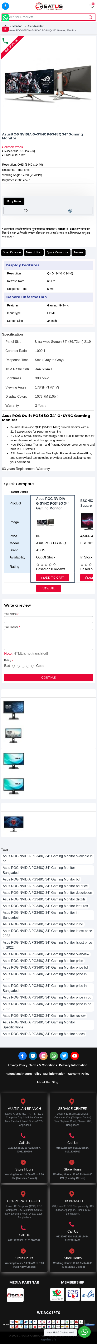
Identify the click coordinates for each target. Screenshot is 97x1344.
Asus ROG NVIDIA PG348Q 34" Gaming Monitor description (47, 892)
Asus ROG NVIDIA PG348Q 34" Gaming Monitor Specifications (39, 1025)
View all (49, 588)
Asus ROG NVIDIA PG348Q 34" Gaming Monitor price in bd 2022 (47, 1006)
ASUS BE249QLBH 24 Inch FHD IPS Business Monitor (58, 782)
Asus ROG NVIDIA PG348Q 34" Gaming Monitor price (43, 961)
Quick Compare (57, 252)
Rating (7, 660)
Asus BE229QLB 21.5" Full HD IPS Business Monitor (57, 705)
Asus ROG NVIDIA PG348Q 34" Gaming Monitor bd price (45, 886)
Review (78, 252)
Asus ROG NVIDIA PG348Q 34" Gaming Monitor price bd (45, 967)
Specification (12, 252)
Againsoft (48, 1340)
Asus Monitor (36, 26)
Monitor (17, 26)
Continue (48, 677)
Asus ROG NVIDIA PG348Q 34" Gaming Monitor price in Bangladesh (45, 988)
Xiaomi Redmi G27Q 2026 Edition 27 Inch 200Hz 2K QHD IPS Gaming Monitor (58, 819)
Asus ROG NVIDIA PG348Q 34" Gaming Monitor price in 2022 (45, 976)
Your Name (10, 613)
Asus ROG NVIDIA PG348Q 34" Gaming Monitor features (45, 906)
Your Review (11, 626)
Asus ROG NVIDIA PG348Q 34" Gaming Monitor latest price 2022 (47, 933)
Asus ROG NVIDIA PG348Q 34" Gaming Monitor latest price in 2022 (47, 945)
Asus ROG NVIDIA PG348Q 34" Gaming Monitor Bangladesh (39, 870)
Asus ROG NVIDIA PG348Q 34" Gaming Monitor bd (41, 879)
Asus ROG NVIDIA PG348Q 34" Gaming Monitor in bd (43, 924)
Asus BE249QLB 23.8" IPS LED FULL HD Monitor (53, 756)
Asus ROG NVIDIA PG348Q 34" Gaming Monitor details (44, 899)
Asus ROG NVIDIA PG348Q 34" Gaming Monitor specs (44, 1034)
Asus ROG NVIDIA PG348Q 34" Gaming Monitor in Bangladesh (40, 915)
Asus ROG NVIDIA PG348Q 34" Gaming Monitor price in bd (47, 997)
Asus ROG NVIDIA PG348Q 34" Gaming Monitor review (44, 1015)
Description (34, 252)
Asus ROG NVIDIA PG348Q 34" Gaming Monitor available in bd (48, 858)
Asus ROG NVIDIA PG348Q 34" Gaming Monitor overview (46, 954)
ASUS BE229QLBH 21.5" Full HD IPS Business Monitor (58, 731)
